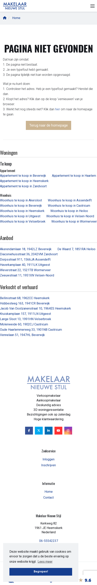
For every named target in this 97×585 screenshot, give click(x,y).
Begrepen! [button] (41, 571)
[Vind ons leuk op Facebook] (29, 431)
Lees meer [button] (45, 561)
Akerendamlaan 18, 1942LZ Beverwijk (26, 249)
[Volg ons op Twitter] (39, 431)
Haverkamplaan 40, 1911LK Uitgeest (25, 265)
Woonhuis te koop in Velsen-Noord (70, 216)
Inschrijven (48, 465)
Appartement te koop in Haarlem (74, 175)
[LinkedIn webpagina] (49, 431)
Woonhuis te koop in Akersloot (21, 200)
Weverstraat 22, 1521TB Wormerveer (25, 270)
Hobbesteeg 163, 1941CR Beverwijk (25, 303)
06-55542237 (48, 541)
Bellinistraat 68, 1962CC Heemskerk (25, 298)
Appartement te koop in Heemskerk (24, 181)
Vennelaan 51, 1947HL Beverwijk (22, 335)
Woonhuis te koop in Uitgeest (20, 216)
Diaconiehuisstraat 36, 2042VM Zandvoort (29, 254)
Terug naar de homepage (48, 125)
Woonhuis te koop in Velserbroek (22, 221)
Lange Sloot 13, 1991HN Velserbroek (25, 319)
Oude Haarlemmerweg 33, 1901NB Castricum (31, 329)
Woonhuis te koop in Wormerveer (74, 221)
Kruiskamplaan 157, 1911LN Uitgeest (25, 314)
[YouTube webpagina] (58, 431)
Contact (48, 497)
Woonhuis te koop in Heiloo (69, 211)
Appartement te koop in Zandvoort (23, 186)
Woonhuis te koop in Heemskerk (22, 211)
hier (57, 109)
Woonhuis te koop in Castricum (69, 205)
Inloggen (48, 459)
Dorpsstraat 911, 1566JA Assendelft (25, 259)
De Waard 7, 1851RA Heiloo (76, 249)
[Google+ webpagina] (68, 431)
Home (48, 492)
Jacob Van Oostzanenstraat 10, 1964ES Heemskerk (35, 308)
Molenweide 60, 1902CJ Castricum (24, 324)
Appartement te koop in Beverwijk (23, 175)
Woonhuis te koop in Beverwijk (21, 205)
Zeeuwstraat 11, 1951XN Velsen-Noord (27, 275)
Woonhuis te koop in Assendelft (70, 200)
